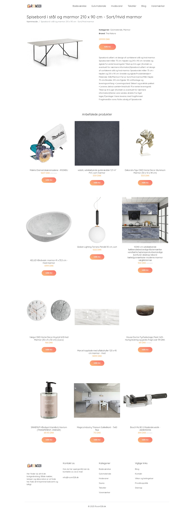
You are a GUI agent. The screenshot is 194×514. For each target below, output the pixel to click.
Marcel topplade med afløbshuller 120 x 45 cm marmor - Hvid (97, 355)
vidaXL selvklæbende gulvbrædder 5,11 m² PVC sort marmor (97, 174)
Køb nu (107, 50)
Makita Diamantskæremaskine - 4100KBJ (49, 173)
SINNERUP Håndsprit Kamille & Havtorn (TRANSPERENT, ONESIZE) (49, 431)
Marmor (126, 33)
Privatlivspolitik (141, 486)
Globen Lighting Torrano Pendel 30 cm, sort (97, 250)
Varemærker (158, 7)
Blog (143, 7)
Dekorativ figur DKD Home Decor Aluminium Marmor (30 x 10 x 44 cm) (145, 174)
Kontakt (138, 477)
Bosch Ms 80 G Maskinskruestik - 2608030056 (145, 431)
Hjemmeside (32, 25)
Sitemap (138, 491)
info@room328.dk (71, 480)
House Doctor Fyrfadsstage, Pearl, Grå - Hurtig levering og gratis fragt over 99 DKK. (145, 341)
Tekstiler (132, 7)
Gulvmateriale (98, 7)
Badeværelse (79, 7)
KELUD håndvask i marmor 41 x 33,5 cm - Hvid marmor (48, 264)
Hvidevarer (117, 7)
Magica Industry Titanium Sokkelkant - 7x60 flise (97, 431)
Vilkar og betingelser (144, 482)
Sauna (101, 486)
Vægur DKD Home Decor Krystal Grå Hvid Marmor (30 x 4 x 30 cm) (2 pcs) (49, 341)
